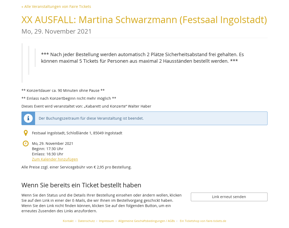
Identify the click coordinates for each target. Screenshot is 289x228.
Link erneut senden (229, 196)
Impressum (106, 221)
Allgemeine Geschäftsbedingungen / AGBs (146, 221)
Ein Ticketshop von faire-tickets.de (203, 221)
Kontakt (68, 221)
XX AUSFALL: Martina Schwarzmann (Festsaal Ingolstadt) (144, 24)
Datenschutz (86, 221)
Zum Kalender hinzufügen (55, 159)
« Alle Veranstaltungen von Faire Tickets (56, 6)
